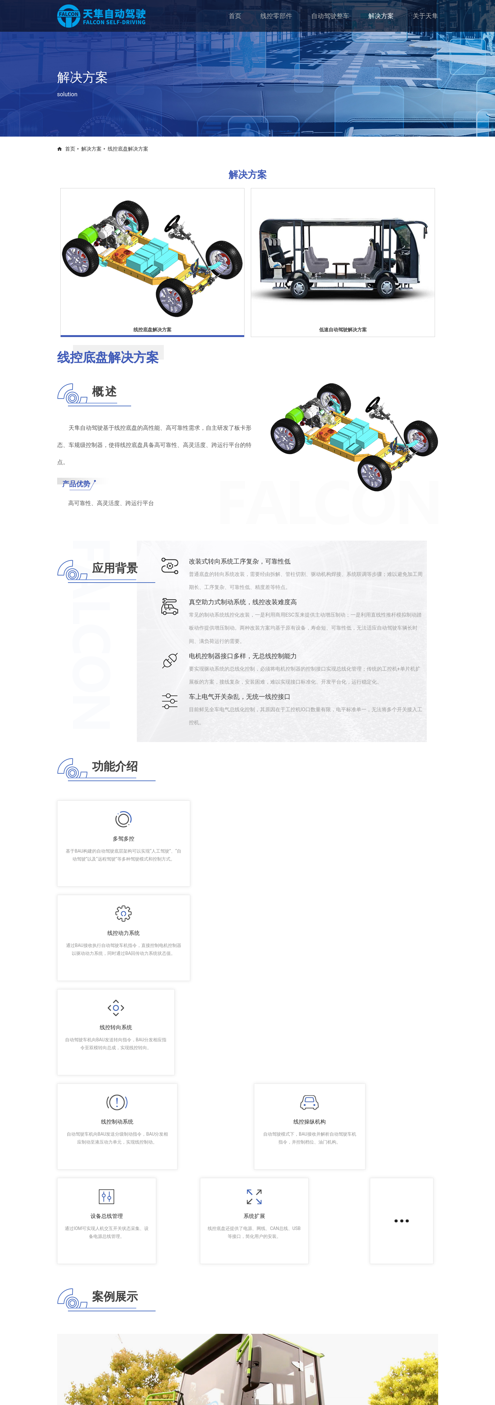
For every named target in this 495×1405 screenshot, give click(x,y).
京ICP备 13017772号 (306, 1392)
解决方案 (381, 16)
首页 (235, 16)
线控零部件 (276, 16)
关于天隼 (425, 16)
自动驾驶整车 (330, 16)
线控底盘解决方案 (128, 149)
